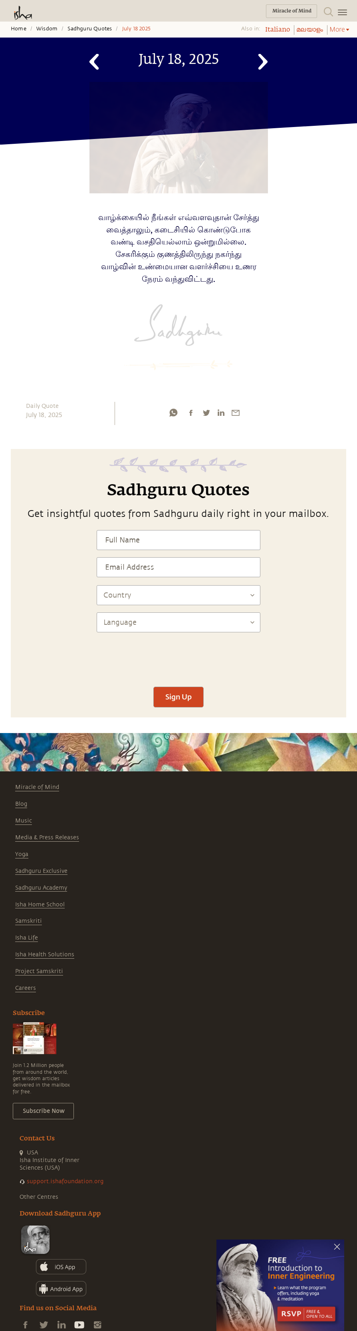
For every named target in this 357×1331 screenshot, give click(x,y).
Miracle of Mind (37, 787)
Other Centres (39, 1197)
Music (23, 821)
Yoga (21, 854)
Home (18, 29)
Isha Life (26, 938)
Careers (25, 988)
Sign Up (178, 696)
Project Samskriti (39, 971)
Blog (21, 804)
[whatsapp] (173, 412)
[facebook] (191, 413)
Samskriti (28, 921)
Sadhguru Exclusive (41, 871)
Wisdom (47, 29)
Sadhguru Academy (41, 888)
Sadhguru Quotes (89, 29)
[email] (235, 412)
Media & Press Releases (47, 837)
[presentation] (178, 655)
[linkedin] (220, 412)
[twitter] (206, 412)
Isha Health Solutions (44, 955)
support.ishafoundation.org (65, 1181)
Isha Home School (40, 905)
